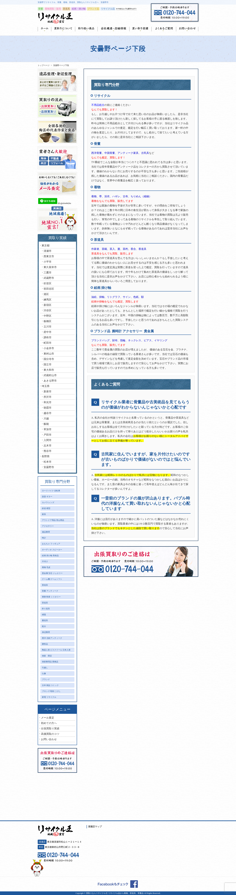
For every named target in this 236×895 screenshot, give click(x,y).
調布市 (47, 337)
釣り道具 (46, 608)
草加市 (47, 429)
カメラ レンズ (48, 502)
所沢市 (47, 396)
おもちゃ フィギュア (51, 544)
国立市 (47, 364)
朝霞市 (47, 407)
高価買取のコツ (50, 733)
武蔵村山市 (50, 375)
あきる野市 (50, 380)
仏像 (44, 673)
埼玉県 (45, 386)
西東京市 (49, 256)
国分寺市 (49, 359)
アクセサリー (48, 526)
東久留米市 (50, 267)
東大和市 (49, 369)
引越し (45, 667)
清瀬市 (47, 251)
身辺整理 (46, 632)
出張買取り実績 (50, 728)
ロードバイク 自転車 (51, 491)
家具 (44, 514)
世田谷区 (49, 288)
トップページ (43, 65)
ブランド (46, 679)
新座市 (47, 391)
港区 (46, 294)
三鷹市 (47, 272)
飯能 (46, 424)
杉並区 (47, 283)
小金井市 (49, 348)
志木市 (47, 445)
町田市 (47, 342)
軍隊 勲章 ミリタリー (51, 597)
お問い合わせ (49, 739)
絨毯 (44, 614)
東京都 (45, 245)
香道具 (45, 585)
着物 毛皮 (46, 567)
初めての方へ (49, 723)
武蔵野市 (49, 278)
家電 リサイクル (49, 697)
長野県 (45, 456)
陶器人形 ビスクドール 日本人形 (56, 650)
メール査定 (47, 717)
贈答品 (45, 644)
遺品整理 (46, 532)
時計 (44, 538)
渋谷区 (47, 310)
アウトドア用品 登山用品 (53, 520)
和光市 (47, 402)
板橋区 (47, 321)
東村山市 (49, 353)
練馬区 (47, 299)
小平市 (47, 261)
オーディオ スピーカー (52, 550)
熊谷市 (47, 451)
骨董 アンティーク (50, 591)
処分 (44, 626)
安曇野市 (49, 467)
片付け (45, 561)
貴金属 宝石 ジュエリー (52, 573)
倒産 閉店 (47, 656)
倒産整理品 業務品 (50, 662)
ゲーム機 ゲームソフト (52, 579)
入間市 (47, 440)
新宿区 (47, 305)
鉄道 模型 (46, 508)
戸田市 (47, 434)
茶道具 (45, 603)
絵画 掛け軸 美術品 (50, 555)
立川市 (47, 326)
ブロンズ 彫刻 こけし (51, 691)
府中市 (47, 332)
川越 (46, 418)
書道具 (45, 620)
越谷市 (47, 413)
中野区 (47, 315)
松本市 (47, 461)
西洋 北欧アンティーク (52, 638)
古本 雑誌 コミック (50, 685)
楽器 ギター (47, 496)
